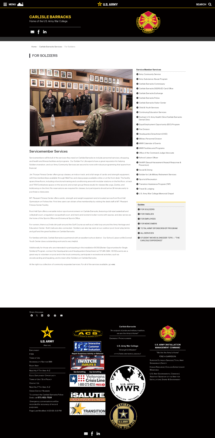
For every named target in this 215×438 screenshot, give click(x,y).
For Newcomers (148, 223)
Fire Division (144, 129)
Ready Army (34, 365)
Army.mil (47, 345)
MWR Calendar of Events (150, 143)
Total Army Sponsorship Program (158, 228)
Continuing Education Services (152, 112)
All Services (147, 233)
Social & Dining (145, 170)
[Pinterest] (48, 316)
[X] (37, 316)
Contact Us (34, 383)
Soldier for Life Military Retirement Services (157, 174)
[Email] (61, 316)
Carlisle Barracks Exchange (151, 93)
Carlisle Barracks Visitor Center (152, 103)
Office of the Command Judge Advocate (156, 153)
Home (34, 47)
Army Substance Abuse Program (153, 79)
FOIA (31, 354)
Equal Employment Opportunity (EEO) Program (159, 124)
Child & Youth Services (149, 107)
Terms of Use (34, 358)
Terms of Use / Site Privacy (40, 379)
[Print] (55, 316)
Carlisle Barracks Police (149, 98)
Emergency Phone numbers (120, 338)
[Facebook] (31, 316)
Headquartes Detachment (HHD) (153, 134)
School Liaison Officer (148, 158)
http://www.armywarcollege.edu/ (127, 354)
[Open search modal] (204, 4)
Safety (164, 363)
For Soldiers (147, 209)
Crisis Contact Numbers (39, 391)
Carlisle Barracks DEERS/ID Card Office (156, 88)
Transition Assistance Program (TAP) (155, 184)
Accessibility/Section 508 (40, 362)
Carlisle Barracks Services (50, 47)
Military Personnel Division (150, 139)
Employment (34, 350)
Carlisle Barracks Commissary (152, 84)
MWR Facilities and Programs (151, 148)
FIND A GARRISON (167, 356)
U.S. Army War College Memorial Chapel (156, 193)
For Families (147, 214)
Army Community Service (150, 74)
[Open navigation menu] (9, 4)
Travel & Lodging (146, 189)
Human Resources (157, 367)
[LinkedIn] (42, 316)
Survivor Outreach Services (161, 360)
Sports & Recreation (148, 179)
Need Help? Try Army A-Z (39, 370)
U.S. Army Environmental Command (164, 374)
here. (113, 264)
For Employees (148, 219)
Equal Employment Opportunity (42, 375)
